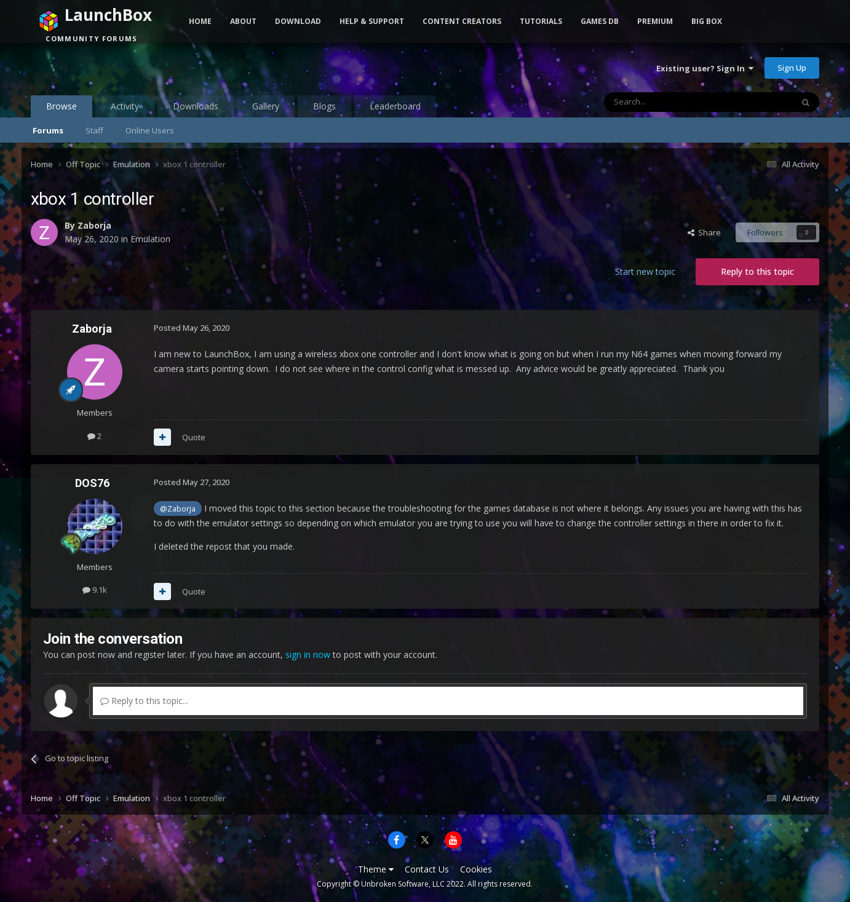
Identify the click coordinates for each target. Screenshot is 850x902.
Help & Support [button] (372, 21)
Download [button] (298, 21)
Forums (48, 130)
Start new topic (645, 271)
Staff (94, 130)
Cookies (476, 869)
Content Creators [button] (462, 21)
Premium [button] (655, 21)
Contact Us (427, 869)
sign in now (307, 654)
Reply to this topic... (144, 700)
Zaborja (94, 225)
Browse (61, 108)
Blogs (324, 106)
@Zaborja (178, 509)
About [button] (243, 21)
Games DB (600, 21)
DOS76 (92, 483)
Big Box (706, 21)
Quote (193, 437)
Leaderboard (395, 106)
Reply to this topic (757, 271)
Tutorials (541, 21)
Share (704, 232)
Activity (125, 106)
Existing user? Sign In (704, 68)
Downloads (195, 106)
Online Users (149, 130)
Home (200, 21)
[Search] (668, 102)
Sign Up (791, 67)
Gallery (265, 106)
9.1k (94, 589)
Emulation (150, 239)
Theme (376, 869)
